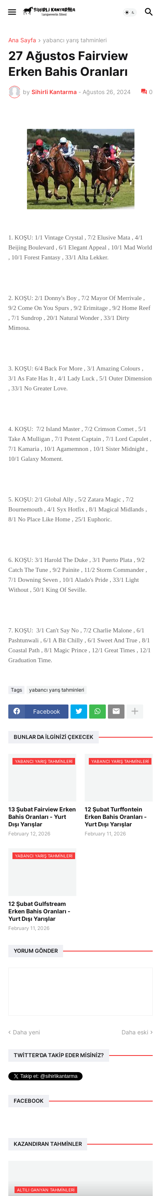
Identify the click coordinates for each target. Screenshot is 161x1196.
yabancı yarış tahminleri (75, 40)
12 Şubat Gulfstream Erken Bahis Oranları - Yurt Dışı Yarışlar (39, 911)
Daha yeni (26, 1032)
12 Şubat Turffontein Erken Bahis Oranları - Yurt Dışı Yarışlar (116, 817)
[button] (11, 12)
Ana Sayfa (22, 40)
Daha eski (135, 1032)
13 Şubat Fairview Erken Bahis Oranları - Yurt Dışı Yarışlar (42, 817)
